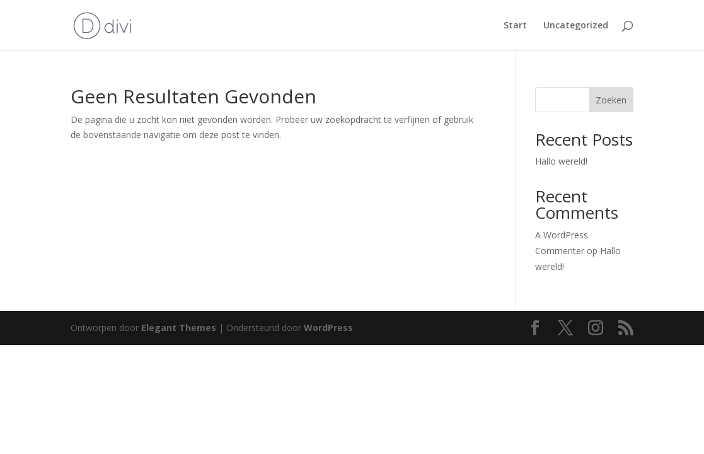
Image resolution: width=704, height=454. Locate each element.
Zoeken (611, 100)
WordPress (328, 328)
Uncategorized (575, 26)
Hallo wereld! (561, 161)
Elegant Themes (178, 328)
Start (515, 26)
